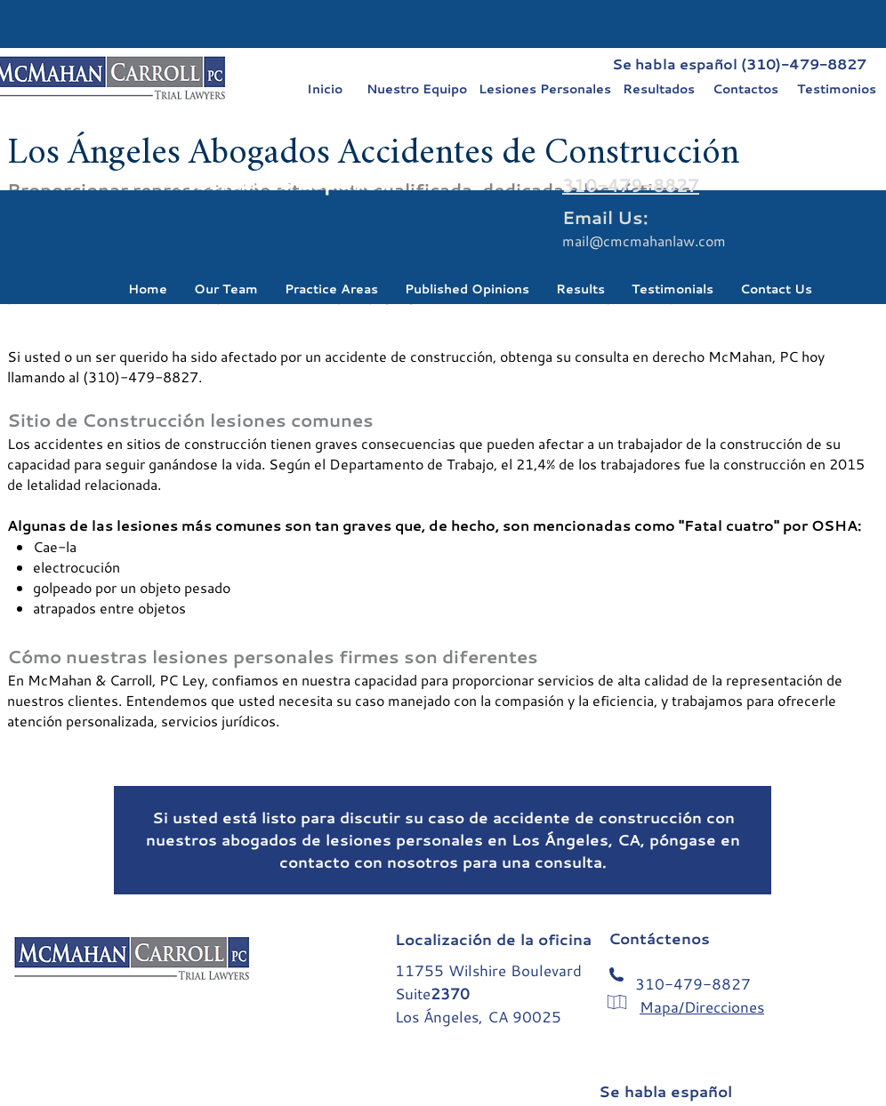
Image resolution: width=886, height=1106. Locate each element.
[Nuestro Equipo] (416, 89)
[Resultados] (658, 89)
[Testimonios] (836, 89)
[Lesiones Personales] (544, 89)
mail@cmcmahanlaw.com (644, 240)
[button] (226, 288)
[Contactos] (745, 89)
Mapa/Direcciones (702, 1007)
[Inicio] (325, 89)
